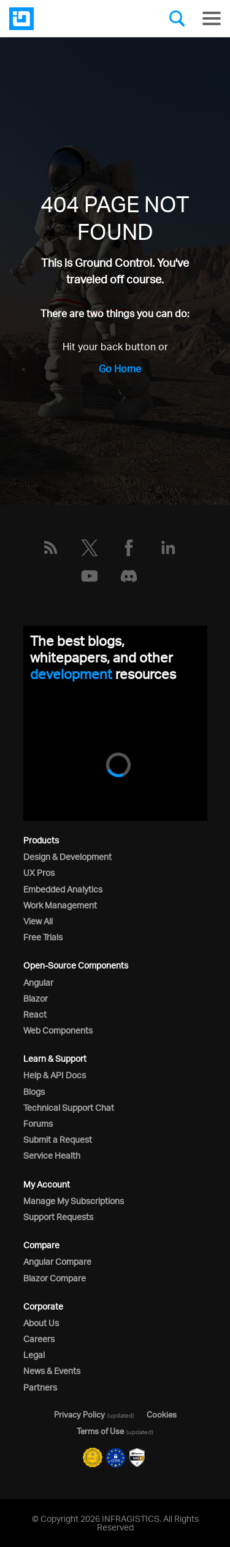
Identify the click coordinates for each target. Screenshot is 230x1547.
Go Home (120, 369)
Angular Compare (57, 1261)
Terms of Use (100, 1431)
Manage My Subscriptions (73, 1201)
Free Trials (43, 937)
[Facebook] (129, 548)
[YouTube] (89, 576)
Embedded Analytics (62, 889)
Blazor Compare (54, 1278)
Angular (38, 982)
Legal (34, 1354)
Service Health (51, 1155)
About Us (41, 1323)
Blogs (34, 1091)
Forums (38, 1123)
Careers (39, 1339)
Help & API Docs (54, 1075)
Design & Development (67, 856)
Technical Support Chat (68, 1107)
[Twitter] (89, 548)
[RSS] (50, 548)
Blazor (35, 998)
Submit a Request (57, 1139)
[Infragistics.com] (70, 18)
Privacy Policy (79, 1414)
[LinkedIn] (168, 548)
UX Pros (39, 872)
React (35, 1014)
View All (38, 921)
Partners (40, 1387)
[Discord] (129, 576)
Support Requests (58, 1216)
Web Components (58, 1030)
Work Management (60, 905)
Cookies (162, 1414)
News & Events (51, 1370)
